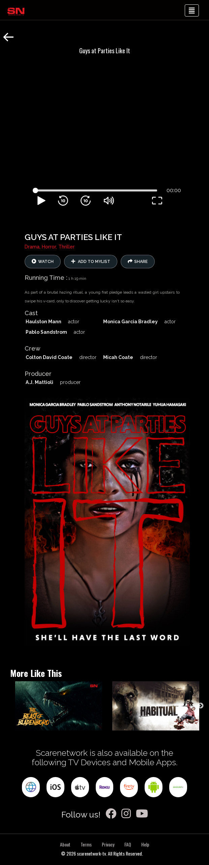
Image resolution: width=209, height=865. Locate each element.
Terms (86, 844)
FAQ (127, 844)
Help (145, 844)
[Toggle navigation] (192, 10)
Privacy (108, 844)
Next (200, 706)
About (65, 844)
